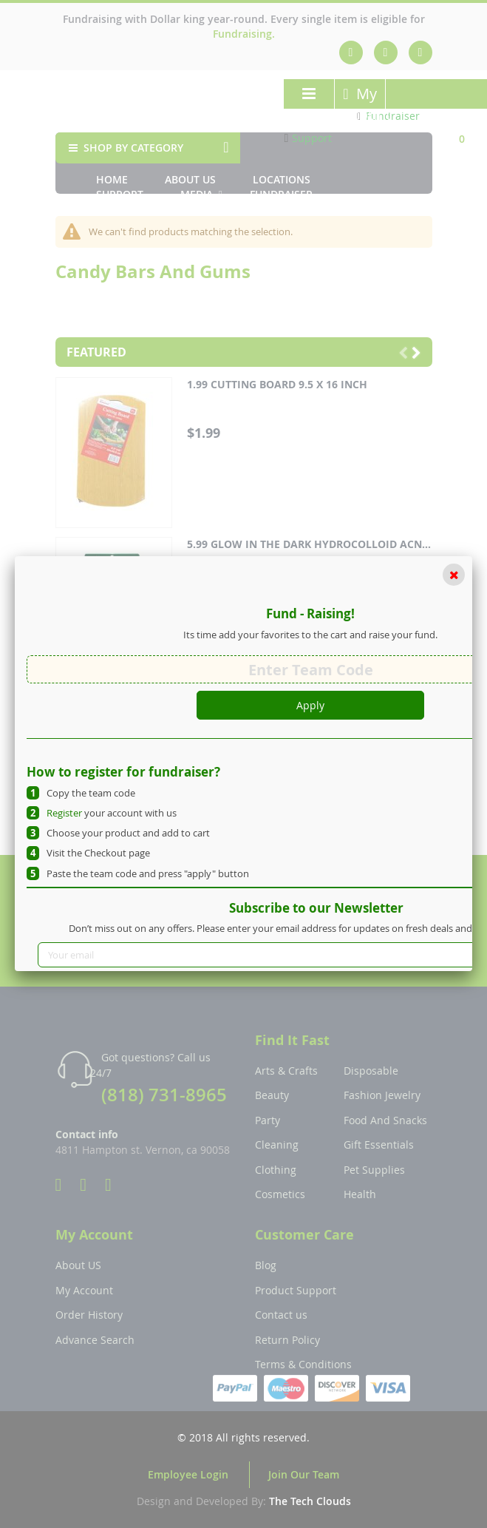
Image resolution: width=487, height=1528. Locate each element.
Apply (310, 705)
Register (64, 812)
